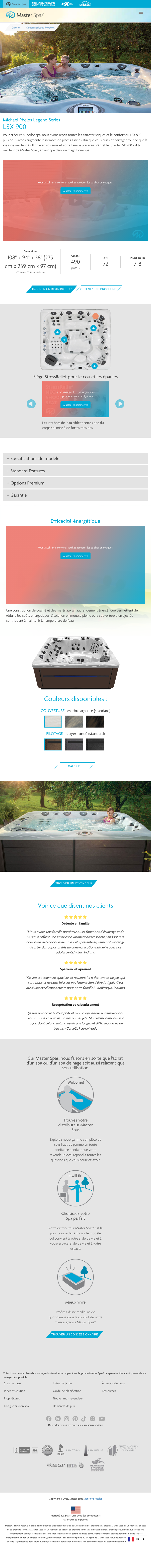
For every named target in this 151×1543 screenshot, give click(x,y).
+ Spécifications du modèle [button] (33, 458)
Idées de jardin (62, 1383)
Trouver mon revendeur (68, 1398)
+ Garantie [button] (17, 495)
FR (133, 1539)
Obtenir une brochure (98, 289)
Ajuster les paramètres (75, 190)
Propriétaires (12, 1398)
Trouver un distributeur (52, 289)
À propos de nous (113, 1383)
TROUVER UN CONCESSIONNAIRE (74, 1334)
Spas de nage (12, 1383)
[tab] (75, 458)
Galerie (74, 766)
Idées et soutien (14, 1391)
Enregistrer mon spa (16, 1406)
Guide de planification (67, 1391)
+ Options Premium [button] (25, 482)
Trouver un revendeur (73, 883)
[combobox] (136, 1539)
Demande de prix (64, 1406)
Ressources (109, 1391)
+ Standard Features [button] (26, 470)
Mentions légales (93, 1498)
